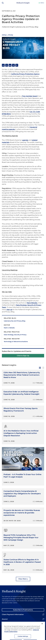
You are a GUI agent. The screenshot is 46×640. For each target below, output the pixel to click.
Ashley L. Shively (7, 35)
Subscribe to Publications (23, 610)
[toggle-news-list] (43, 368)
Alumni (5, 619)
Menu (42, 3)
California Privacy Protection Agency (25, 74)
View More (22, 579)
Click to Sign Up (23, 356)
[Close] (42, 629)
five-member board (29, 96)
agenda (25, 140)
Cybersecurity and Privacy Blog (14, 321)
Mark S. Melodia (9, 328)
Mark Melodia (32, 303)
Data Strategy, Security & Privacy (15, 335)
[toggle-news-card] (40, 368)
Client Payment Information (13, 614)
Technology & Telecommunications (16, 341)
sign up (9, 309)
